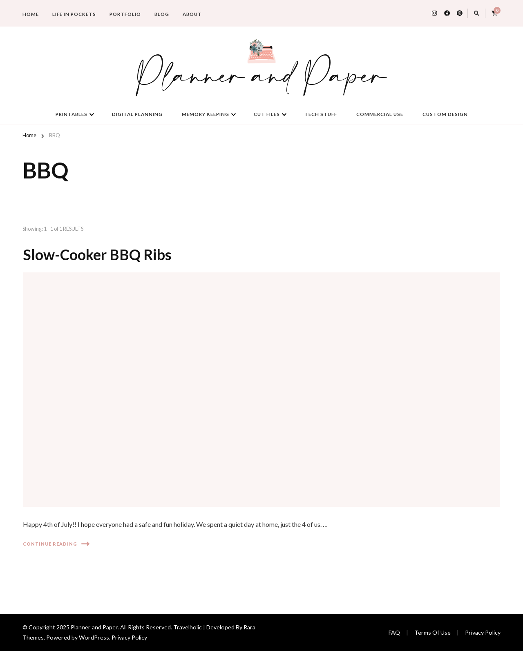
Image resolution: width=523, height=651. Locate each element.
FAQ (394, 632)
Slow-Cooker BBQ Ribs (97, 254)
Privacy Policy (129, 637)
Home (30, 14)
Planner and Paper (261, 77)
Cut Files (267, 114)
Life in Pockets (74, 14)
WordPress (94, 637)
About (192, 14)
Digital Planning (137, 114)
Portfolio (125, 14)
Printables (71, 114)
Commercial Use (379, 114)
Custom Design (445, 114)
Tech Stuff (320, 114)
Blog (161, 14)
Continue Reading (56, 544)
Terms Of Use (432, 632)
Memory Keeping (205, 114)
